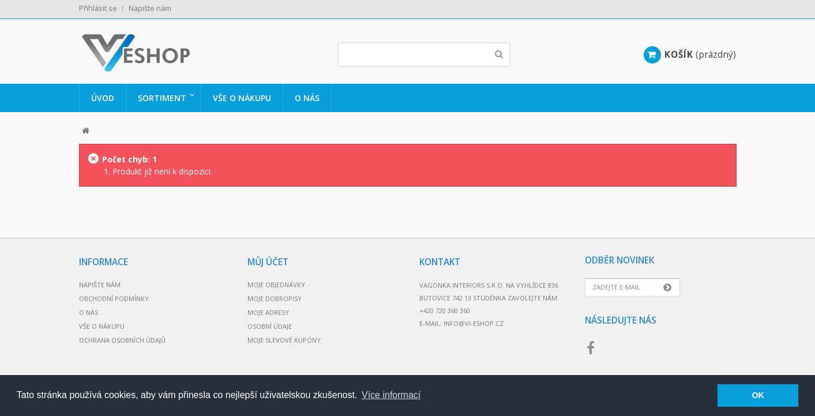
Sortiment (162, 97)
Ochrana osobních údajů (122, 340)
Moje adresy (268, 312)
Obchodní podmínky (114, 298)
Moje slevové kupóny (284, 340)
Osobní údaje (269, 326)
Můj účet (267, 262)
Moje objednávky (276, 284)
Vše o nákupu (242, 97)
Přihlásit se (98, 8)
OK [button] (758, 395)
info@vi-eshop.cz (474, 323)
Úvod (102, 97)
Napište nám (150, 8)
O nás (307, 97)
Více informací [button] (391, 395)
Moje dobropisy (274, 298)
